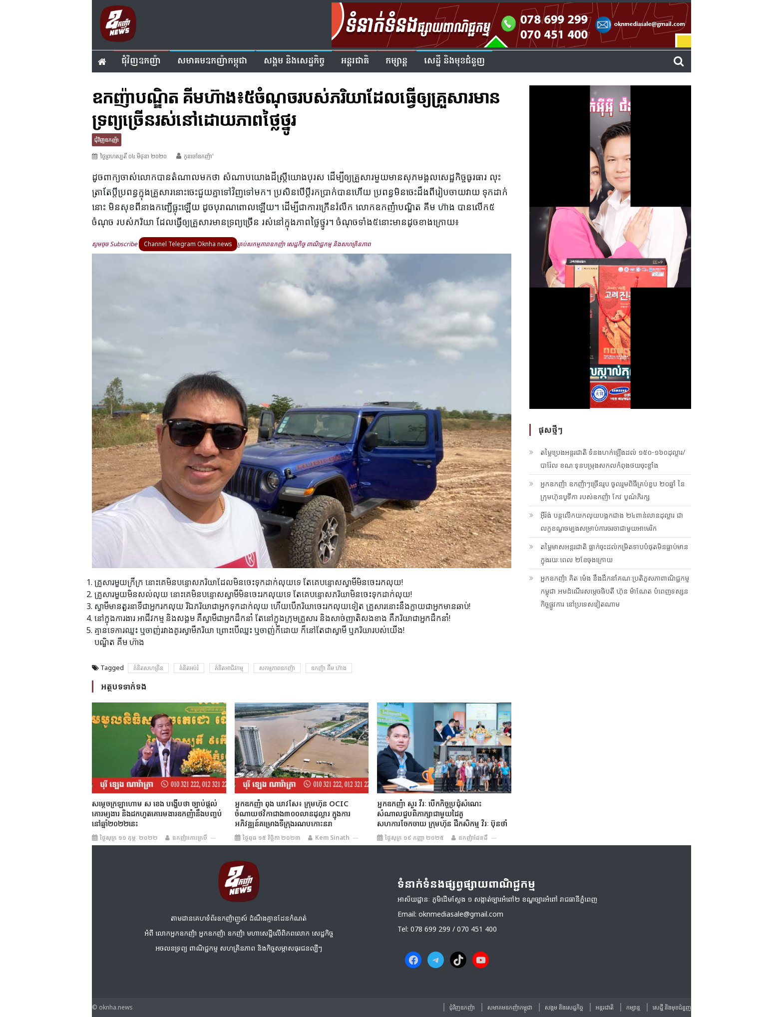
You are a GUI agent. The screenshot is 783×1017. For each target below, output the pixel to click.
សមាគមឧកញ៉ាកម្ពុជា (212, 61)
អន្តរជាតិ (355, 61)
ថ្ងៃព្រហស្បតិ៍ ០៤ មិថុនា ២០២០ (133, 156)
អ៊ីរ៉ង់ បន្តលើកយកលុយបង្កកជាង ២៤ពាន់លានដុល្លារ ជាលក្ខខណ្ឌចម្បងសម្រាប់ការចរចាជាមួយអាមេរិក (611, 521)
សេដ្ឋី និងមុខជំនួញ (454, 61)
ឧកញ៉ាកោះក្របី (189, 837)
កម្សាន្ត (396, 61)
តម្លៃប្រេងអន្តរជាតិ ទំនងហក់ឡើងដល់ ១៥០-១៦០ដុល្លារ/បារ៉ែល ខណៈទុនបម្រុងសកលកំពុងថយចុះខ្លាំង (612, 458)
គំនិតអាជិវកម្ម (229, 668)
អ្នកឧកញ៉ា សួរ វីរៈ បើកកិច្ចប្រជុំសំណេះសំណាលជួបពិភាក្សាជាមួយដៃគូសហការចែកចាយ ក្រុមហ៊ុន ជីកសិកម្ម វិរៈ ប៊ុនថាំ (442, 813)
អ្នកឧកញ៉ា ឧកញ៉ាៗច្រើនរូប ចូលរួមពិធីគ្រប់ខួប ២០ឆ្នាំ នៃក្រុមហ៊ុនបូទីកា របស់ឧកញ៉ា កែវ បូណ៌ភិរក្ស (612, 490)
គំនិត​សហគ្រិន (148, 668)
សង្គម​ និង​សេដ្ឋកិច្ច (294, 61)
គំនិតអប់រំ (189, 668)
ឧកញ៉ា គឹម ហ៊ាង (329, 668)
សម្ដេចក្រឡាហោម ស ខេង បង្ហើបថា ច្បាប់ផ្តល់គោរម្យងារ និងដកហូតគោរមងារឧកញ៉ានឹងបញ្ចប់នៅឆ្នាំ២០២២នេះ (157, 813)
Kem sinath (332, 837)
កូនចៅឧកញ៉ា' (199, 156)
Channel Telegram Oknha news (188, 244)
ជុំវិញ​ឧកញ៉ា (141, 61)
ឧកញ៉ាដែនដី (473, 837)
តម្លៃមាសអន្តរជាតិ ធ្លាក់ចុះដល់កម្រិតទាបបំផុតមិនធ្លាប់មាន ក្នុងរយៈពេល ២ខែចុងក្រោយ (614, 553)
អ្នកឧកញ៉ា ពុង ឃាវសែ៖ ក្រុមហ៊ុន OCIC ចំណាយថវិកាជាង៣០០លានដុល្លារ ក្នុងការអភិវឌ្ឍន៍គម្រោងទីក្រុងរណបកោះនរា (293, 813)
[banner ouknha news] (511, 23)
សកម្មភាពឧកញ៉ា (277, 668)
